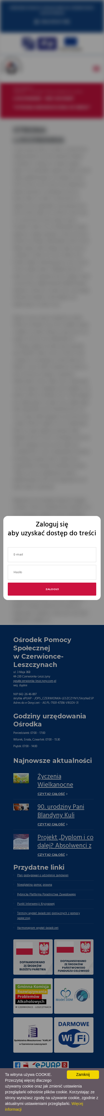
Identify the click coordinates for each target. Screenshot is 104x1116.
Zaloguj (52, 589)
